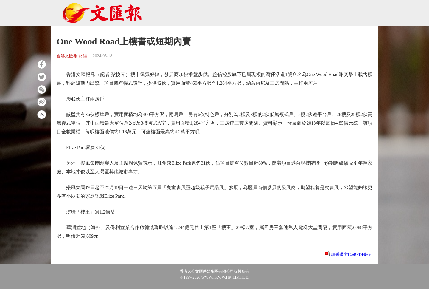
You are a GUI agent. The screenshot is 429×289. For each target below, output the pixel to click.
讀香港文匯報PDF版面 (351, 254)
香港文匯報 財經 (72, 56)
